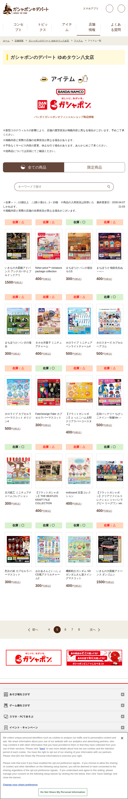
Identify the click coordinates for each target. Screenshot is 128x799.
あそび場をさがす (19, 694)
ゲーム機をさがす (19, 705)
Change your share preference (20, 784)
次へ (93, 629)
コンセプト (18, 27)
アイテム (67, 27)
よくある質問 (116, 27)
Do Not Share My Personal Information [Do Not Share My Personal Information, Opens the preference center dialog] (62, 792)
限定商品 (94, 167)
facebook (121, 8)
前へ (35, 629)
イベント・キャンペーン (23, 727)
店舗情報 (92, 27)
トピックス (43, 27)
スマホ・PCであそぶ (21, 716)
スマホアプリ (90, 8)
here (42, 748)
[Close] (122, 738)
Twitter (109, 8)
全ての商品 (37, 167)
